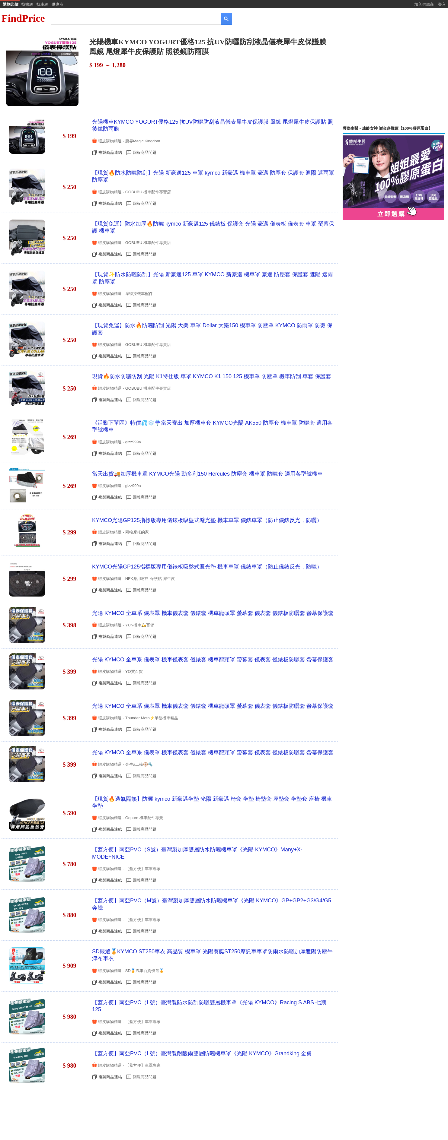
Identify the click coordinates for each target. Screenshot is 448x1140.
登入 (442, 4)
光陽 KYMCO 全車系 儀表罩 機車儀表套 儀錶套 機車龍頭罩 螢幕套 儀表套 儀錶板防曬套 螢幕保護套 (213, 613)
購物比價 (10, 4)
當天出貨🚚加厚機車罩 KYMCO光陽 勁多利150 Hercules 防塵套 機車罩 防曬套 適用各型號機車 (207, 474)
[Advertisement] (394, 77)
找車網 (42, 4)
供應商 (57, 4)
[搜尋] (131, 18)
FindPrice (23, 18)
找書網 (27, 4)
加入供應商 (424, 4)
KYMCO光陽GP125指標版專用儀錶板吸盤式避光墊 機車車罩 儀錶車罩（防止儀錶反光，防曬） (207, 520)
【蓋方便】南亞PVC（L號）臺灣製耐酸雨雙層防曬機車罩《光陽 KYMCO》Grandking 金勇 (202, 1053)
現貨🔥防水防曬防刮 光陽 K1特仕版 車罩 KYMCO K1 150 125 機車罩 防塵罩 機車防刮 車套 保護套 (211, 376)
